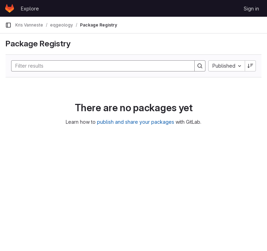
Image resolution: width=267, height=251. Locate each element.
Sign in (251, 9)
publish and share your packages (135, 122)
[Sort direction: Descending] (250, 65)
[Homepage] (9, 8)
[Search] (99, 66)
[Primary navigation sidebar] (8, 25)
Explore (30, 9)
